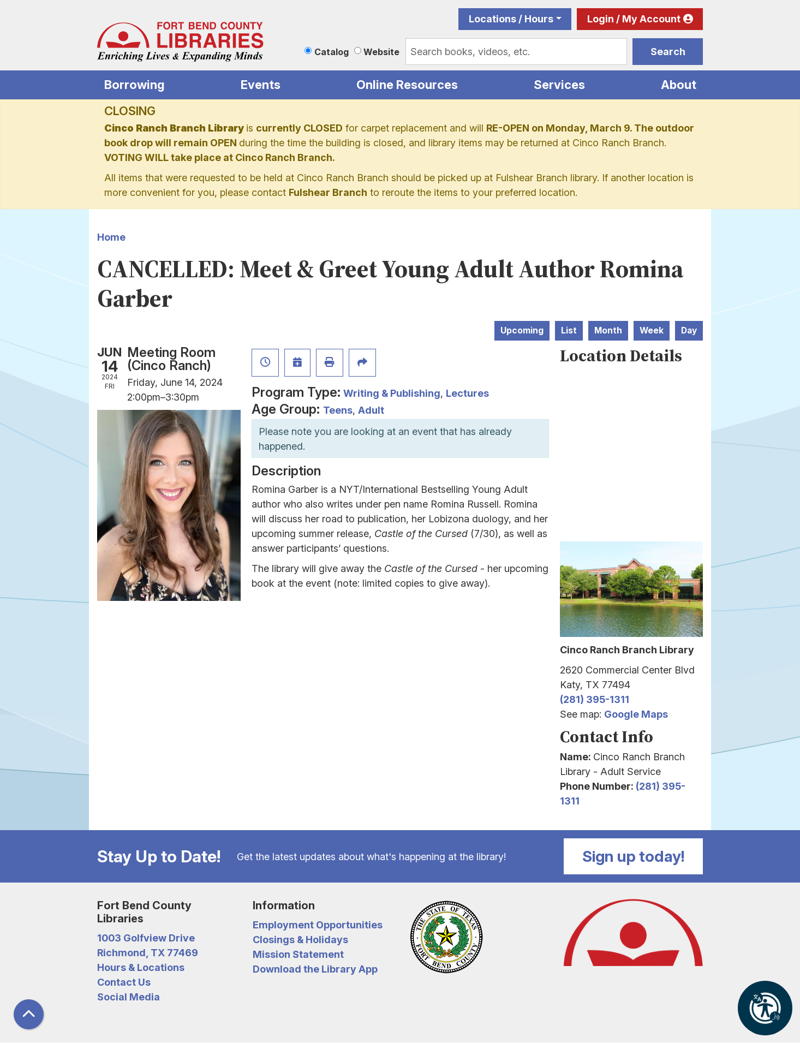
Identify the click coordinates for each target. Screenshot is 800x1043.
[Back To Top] (29, 1014)
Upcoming (522, 330)
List (569, 330)
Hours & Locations (140, 967)
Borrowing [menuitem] (134, 85)
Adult (371, 410)
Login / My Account (633, 19)
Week (652, 330)
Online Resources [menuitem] (407, 85)
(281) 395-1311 (594, 699)
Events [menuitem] (260, 85)
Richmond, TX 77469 (147, 952)
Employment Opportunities (318, 925)
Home (111, 237)
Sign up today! (633, 856)
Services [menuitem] (559, 85)
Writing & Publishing (391, 393)
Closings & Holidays (300, 939)
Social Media (128, 997)
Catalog (331, 51)
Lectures (467, 393)
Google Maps (636, 714)
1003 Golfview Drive (146, 938)
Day (689, 330)
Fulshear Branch (328, 192)
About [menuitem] (678, 85)
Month (608, 330)
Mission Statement (298, 954)
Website (381, 51)
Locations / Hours (511, 19)
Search (667, 51)
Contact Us (124, 982)
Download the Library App (315, 969)
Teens (338, 410)
